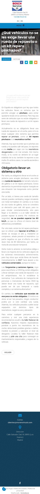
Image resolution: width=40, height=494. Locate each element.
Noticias (16, 59)
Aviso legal (8, 488)
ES (18, 21)
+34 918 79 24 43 (20, 17)
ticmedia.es (25, 493)
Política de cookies (20, 488)
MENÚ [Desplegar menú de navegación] (20, 25)
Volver (7, 352)
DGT (20, 260)
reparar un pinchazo (10, 136)
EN (22, 21)
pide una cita (16, 336)
